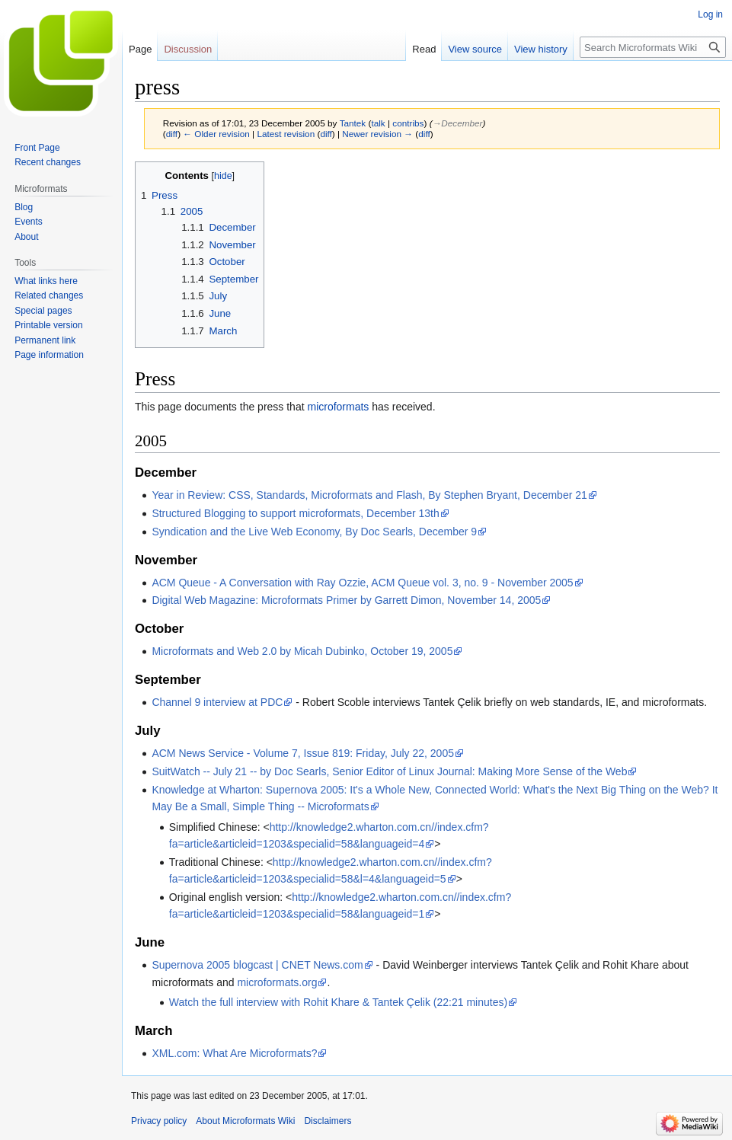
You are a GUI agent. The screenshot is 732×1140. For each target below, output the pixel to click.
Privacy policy (159, 1121)
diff (171, 134)
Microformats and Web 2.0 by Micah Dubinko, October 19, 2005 (302, 651)
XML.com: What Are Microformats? (234, 1053)
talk (378, 123)
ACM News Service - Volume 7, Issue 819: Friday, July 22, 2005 (303, 753)
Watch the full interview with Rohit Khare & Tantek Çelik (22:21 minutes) (338, 1002)
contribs (408, 123)
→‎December (458, 123)
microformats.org (277, 982)
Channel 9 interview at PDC (217, 702)
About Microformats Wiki (245, 1121)
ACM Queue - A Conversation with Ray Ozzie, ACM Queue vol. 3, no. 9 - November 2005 (362, 582)
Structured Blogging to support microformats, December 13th (295, 513)
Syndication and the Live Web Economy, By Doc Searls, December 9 (314, 531)
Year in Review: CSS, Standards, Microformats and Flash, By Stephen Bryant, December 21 (369, 495)
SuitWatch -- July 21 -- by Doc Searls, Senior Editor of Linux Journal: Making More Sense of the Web (389, 771)
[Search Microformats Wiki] (653, 47)
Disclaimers (327, 1121)
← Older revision (216, 134)
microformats (338, 407)
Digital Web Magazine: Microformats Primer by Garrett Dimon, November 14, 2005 (346, 600)
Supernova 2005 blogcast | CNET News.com (257, 965)
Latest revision (286, 134)
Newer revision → (377, 134)
